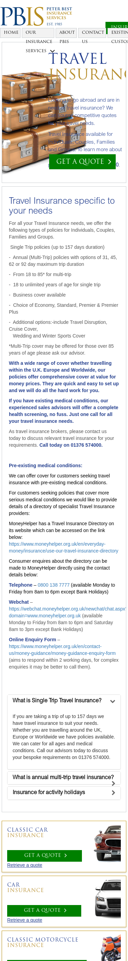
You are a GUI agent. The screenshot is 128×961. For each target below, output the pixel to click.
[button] (57, 701)
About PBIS (67, 34)
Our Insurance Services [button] (40, 34)
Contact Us (93, 34)
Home (11, 33)
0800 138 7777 (54, 585)
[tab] (64, 701)
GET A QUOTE (83, 161)
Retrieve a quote (24, 865)
